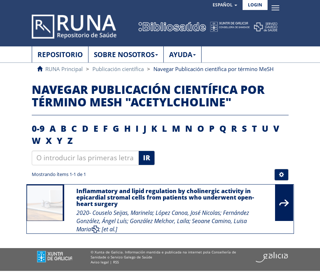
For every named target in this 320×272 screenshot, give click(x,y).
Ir (146, 157)
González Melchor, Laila (159, 221)
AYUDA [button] (182, 54)
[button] (225, 5)
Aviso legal (100, 262)
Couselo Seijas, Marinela (122, 213)
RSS (116, 262)
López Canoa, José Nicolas (188, 213)
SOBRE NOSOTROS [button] (126, 54)
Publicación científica (118, 68)
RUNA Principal (64, 68)
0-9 (38, 128)
